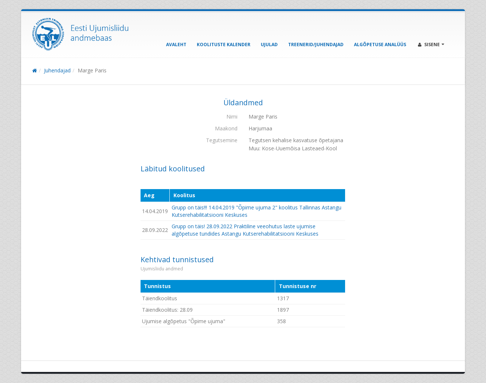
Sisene (431, 44)
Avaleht (176, 44)
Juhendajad (57, 70)
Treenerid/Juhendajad (316, 44)
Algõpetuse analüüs (380, 44)
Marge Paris (92, 70)
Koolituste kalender (223, 44)
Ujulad (269, 44)
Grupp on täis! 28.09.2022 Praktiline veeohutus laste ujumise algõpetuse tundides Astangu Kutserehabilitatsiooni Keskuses (245, 230)
